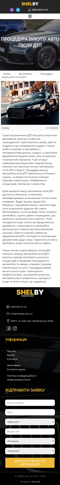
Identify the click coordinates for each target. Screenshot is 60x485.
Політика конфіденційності (22, 375)
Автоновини (13, 365)
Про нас (11, 351)
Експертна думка (16, 369)
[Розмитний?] (30, 451)
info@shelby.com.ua (21, 313)
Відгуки (11, 355)
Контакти (12, 359)
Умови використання (18, 379)
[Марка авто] (30, 422)
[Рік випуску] (30, 441)
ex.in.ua (36, 481)
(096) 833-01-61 (38, 9)
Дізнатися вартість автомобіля (29, 462)
